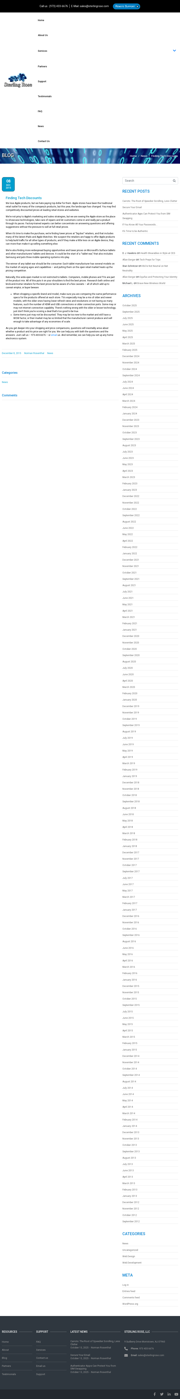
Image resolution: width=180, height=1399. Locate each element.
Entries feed (128, 1291)
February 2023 (129, 483)
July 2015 (127, 1011)
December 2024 (130, 356)
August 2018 (129, 808)
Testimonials (45, 96)
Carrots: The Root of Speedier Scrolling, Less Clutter (149, 201)
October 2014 (129, 1068)
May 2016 (127, 954)
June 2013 (128, 1170)
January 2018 (129, 846)
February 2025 (129, 350)
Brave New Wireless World (151, 283)
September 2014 (131, 1075)
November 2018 (130, 789)
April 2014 (127, 1107)
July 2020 (127, 668)
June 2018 (128, 814)
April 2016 (127, 960)
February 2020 (129, 693)
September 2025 (131, 312)
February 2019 (129, 769)
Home (41, 20)
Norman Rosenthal (101, 1347)
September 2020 (131, 655)
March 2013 (128, 1183)
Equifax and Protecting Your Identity (158, 277)
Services (107, 51)
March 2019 (128, 763)
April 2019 (127, 757)
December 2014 (130, 1056)
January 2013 (129, 1196)
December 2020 (130, 636)
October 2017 (129, 865)
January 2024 (129, 413)
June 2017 (128, 884)
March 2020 (128, 687)
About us (43, 35)
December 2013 (130, 1132)
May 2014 (127, 1100)
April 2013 (127, 1177)
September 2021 (131, 579)
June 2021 (128, 598)
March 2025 (128, 343)
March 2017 (128, 897)
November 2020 (130, 642)
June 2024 (128, 388)
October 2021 (129, 572)
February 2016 (129, 973)
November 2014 (130, 1062)
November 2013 (130, 1138)
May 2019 (127, 750)
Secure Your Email (132, 207)
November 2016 (130, 922)
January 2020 (129, 699)
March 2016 (128, 967)
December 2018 (130, 782)
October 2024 (129, 369)
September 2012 (131, 1221)
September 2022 (131, 515)
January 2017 (129, 910)
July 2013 (127, 1164)
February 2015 (129, 1043)
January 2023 (129, 490)
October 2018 (129, 795)
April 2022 (127, 541)
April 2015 (127, 1030)
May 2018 (127, 820)
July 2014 (127, 1088)
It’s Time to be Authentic (135, 231)
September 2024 (131, 375)
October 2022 (129, 509)
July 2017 (127, 878)
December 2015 (130, 986)
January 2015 (129, 1049)
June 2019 (128, 744)
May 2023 (127, 464)
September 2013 (131, 1151)
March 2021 (128, 617)
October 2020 (129, 649)
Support (42, 81)
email (54, 335)
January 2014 (129, 1126)
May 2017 (127, 890)
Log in (125, 1285)
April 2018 (127, 827)
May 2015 (127, 1024)
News (41, 126)
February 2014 (129, 1119)
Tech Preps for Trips (150, 259)
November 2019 (130, 712)
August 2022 (129, 521)
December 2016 (130, 916)
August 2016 (129, 941)
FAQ (40, 111)
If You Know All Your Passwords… (139, 224)
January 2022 (129, 553)
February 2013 (129, 1189)
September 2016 (131, 935)
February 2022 (129, 547)
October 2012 (129, 1215)
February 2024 (129, 407)
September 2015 (131, 1005)
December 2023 (130, 420)
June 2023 (128, 458)
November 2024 (130, 362)
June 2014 (128, 1094)
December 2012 (130, 1202)
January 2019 (129, 776)
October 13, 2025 (79, 1347)
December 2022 (130, 496)
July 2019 (127, 738)
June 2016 (128, 948)
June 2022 (128, 528)
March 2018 (128, 833)
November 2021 (130, 566)
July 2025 (127, 318)
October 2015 (129, 998)
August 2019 (129, 731)
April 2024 (127, 394)
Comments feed (131, 1297)
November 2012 (130, 1208)
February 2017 (129, 903)
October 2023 (129, 432)
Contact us (44, 141)
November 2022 (130, 502)
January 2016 (129, 979)
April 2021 (127, 611)
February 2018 (129, 839)
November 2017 (130, 859)
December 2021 (130, 560)
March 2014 (128, 1113)
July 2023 (127, 451)
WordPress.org (130, 1304)
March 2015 (128, 1037)
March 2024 (128, 401)
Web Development (132, 1262)
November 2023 (130, 426)
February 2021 (129, 623)
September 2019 (131, 725)
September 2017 (131, 871)
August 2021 (129, 585)
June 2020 (128, 674)
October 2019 (129, 719)
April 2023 (127, 471)
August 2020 (129, 661)
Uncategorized (130, 1250)
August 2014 (129, 1081)
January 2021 (129, 629)
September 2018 (131, 801)
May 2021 (127, 604)
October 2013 (129, 1145)
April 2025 (127, 337)
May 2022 (127, 534)
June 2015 (128, 1018)
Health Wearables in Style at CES (158, 253)
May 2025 (127, 330)
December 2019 (130, 706)
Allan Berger (128, 259)
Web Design (128, 1256)
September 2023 (131, 439)
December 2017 (130, 852)
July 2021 (127, 591)
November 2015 (130, 992)
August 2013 (129, 1158)
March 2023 (128, 477)
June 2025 (128, 324)
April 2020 (127, 680)
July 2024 (127, 381)
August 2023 (129, 445)
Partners (42, 66)
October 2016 (129, 928)
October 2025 (129, 305)
